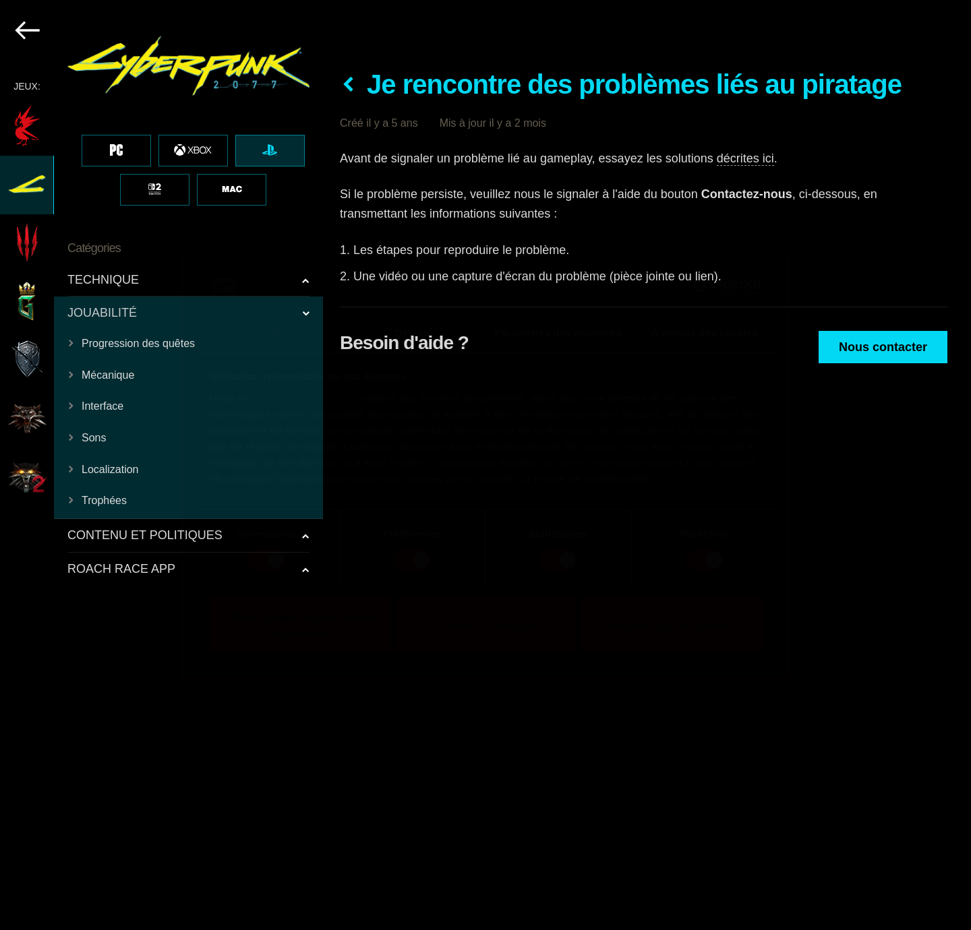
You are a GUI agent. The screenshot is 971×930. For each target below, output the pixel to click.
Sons (94, 437)
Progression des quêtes (138, 343)
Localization (110, 469)
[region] (162, 465)
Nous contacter (883, 347)
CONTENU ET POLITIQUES (145, 535)
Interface (102, 406)
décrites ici (745, 158)
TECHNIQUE (103, 279)
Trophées (104, 500)
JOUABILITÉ (102, 312)
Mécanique (108, 375)
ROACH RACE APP (121, 569)
